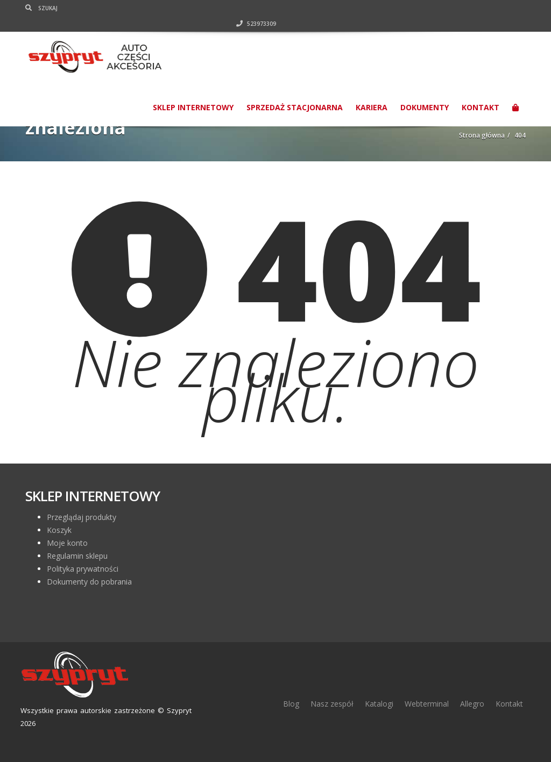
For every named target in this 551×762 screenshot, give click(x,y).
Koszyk (59, 530)
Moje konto (67, 543)
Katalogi (379, 704)
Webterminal (427, 704)
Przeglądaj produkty (81, 517)
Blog (291, 704)
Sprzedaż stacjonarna (294, 92)
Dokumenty (424, 92)
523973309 (506, 8)
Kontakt (480, 92)
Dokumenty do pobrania (89, 581)
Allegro (472, 704)
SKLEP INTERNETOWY (193, 92)
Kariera (371, 92)
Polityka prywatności (82, 569)
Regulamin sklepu (77, 556)
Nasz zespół (332, 704)
